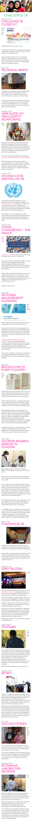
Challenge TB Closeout (12, 23)
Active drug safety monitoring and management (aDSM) (15, 157)
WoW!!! (6, 673)
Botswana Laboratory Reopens (11, 768)
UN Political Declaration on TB (14, 203)
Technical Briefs (14, 70)
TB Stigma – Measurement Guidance (12, 298)
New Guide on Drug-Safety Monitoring (12, 116)
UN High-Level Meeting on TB (12, 177)
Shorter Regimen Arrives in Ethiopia (15, 444)
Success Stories (13, 724)
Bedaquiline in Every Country (13, 368)
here (12, 559)
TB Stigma (8, 627)
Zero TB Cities (11, 569)
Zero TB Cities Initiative (7, 592)
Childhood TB (12, 524)
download (19, 103)
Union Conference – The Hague (15, 230)
